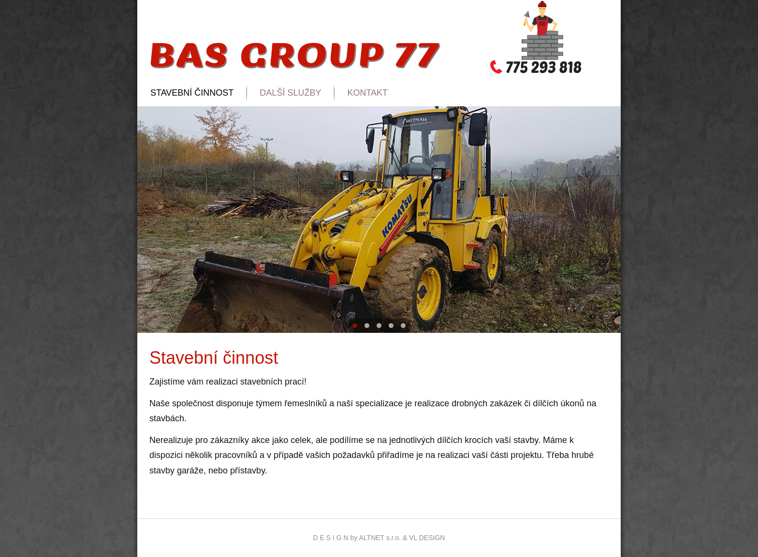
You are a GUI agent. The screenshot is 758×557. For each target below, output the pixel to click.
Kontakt (367, 93)
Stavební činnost (191, 93)
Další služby (290, 93)
